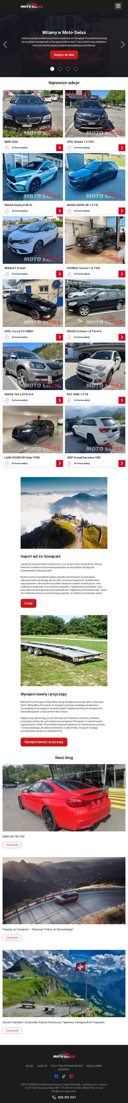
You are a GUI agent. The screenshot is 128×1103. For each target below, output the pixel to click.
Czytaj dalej (12, 844)
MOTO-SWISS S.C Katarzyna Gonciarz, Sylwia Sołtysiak (50, 1084)
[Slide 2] (68, 69)
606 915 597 (67, 1097)
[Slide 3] (76, 69)
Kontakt (64, 1069)
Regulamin (94, 1065)
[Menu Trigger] (118, 6)
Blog (29, 1065)
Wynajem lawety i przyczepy (44, 742)
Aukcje (42, 1065)
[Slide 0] (52, 69)
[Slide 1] (60, 69)
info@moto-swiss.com (64, 1091)
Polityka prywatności (67, 1065)
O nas (28, 603)
